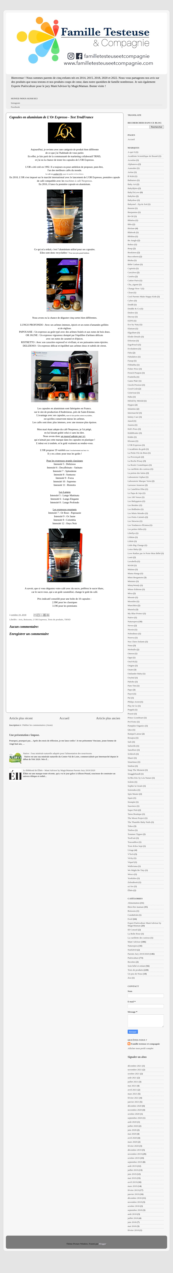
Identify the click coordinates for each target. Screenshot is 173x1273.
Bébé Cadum (133, 264)
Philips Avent (134, 702)
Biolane (131, 228)
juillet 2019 (133, 1170)
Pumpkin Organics (136, 725)
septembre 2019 (135, 1162)
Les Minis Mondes (136, 513)
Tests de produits (55, 619)
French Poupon (134, 373)
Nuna (130, 645)
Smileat (131, 766)
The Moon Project (136, 818)
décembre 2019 (135, 1150)
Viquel (131, 862)
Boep (130, 248)
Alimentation (134, 903)
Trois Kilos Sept (135, 846)
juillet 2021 (133, 1081)
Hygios (131, 405)
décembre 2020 (135, 1106)
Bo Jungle (132, 240)
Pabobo (131, 681)
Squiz (130, 798)
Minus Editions (135, 589)
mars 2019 (132, 1186)
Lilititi (131, 541)
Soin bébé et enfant (136, 966)
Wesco (131, 874)
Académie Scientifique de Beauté (143, 156)
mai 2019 (132, 1178)
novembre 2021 (135, 1069)
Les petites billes (135, 529)
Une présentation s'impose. (24, 735)
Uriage (131, 850)
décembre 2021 (135, 1066)
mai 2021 (132, 1085)
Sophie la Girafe (135, 786)
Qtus (130, 730)
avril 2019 (132, 1182)
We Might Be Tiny (136, 870)
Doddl (130, 304)
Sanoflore (132, 750)
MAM (130, 565)
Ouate (130, 669)
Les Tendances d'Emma (138, 525)
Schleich (132, 754)
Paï (129, 697)
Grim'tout (132, 392)
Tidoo (130, 826)
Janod (130, 421)
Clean (130, 292)
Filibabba (132, 364)
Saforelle (132, 746)
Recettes (131, 962)
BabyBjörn (133, 188)
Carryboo (132, 272)
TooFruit (132, 838)
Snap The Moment (136, 770)
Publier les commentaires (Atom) (37, 725)
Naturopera (133, 621)
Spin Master (133, 794)
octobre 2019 (134, 1158)
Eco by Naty (133, 324)
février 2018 (133, 1230)
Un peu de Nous (135, 974)
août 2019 (132, 1166)
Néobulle (132, 649)
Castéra (131, 276)
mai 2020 (132, 1134)
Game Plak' (133, 381)
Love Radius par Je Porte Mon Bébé (144, 553)
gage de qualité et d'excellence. (73, 174)
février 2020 (133, 1146)
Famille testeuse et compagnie (145, 1044)
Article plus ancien (108, 718)
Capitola (131, 268)
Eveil (130, 919)
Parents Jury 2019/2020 (138, 954)
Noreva (131, 637)
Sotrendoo (132, 790)
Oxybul (131, 677)
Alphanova (133, 164)
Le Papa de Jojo (135, 493)
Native (131, 617)
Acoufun (132, 160)
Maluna (131, 569)
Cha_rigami (133, 284)
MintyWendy (134, 585)
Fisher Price (133, 369)
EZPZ (130, 320)
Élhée (130, 890)
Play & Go (132, 706)
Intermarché (133, 413)
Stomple (131, 802)
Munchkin (132, 605)
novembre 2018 (135, 1202)
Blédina (131, 236)
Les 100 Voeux (134, 497)
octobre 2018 (134, 1206)
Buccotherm (133, 256)
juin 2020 (132, 1130)
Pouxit (131, 713)
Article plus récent (21, 718)
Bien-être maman (135, 907)
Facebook (15, 107)
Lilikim (131, 537)
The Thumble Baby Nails (139, 822)
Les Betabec (133, 505)
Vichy (130, 858)
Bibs (130, 224)
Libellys (131, 533)
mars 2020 (132, 1142)
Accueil (64, 718)
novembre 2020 (135, 1110)
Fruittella (132, 377)
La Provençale (134, 457)
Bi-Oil (131, 216)
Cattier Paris (133, 280)
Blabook (131, 232)
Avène (130, 172)
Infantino (132, 409)
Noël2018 (132, 950)
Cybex (131, 300)
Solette (131, 782)
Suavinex (132, 806)
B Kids (131, 176)
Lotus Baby (133, 549)
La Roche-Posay (135, 461)
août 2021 (132, 1077)
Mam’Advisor (134, 942)
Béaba (130, 260)
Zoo (129, 978)
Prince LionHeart (135, 717)
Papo (130, 689)
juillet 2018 (133, 1218)
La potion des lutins (137, 473)
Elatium (131, 328)
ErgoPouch (133, 344)
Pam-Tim (132, 685)
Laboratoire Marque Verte (139, 481)
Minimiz (132, 581)
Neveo (131, 625)
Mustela (131, 609)
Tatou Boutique (135, 814)
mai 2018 (132, 1226)
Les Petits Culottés (136, 517)
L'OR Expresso (40, 619)
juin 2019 (132, 1174)
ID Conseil (133, 929)
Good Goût (133, 388)
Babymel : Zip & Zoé (137, 204)
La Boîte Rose (134, 933)
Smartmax (132, 762)
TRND (67, 619)
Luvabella (132, 561)
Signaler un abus (137, 1056)
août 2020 (132, 1122)
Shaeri (131, 758)
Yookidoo (132, 878)
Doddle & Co (134, 308)
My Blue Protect (135, 613)
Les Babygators (135, 501)
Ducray (131, 316)
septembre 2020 (135, 1118)
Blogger (102, 1243)
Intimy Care (133, 417)
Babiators (132, 180)
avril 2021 (132, 1089)
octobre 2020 (134, 1114)
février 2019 (133, 1190)
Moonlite (132, 601)
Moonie (131, 597)
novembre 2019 (135, 1154)
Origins (131, 665)
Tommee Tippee (135, 834)
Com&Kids (133, 915)
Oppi (130, 657)
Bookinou (132, 252)
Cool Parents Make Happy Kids (142, 296)
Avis (20, 619)
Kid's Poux (133, 429)
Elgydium (132, 332)
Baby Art (132, 184)
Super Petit (133, 810)
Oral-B (131, 661)
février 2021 (133, 1098)
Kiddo (130, 437)
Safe (130, 742)
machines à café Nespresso (78, 180)
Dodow (131, 312)
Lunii (130, 557)
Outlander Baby (135, 673)
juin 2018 (132, 1222)
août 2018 (132, 1214)
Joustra (131, 425)
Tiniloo (131, 830)
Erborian (132, 340)
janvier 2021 (133, 1102)
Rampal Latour (134, 734)
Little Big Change (136, 545)
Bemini (131, 208)
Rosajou (131, 738)
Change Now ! (134, 288)
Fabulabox (132, 356)
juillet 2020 (133, 1126)
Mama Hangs (134, 573)
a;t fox (131, 886)
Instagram (15, 103)
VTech (131, 854)
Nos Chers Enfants (136, 641)
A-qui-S (131, 152)
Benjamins (132, 212)
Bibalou (131, 220)
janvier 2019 (133, 1194)
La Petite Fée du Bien (137, 453)
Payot (130, 693)
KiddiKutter (133, 433)
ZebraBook (133, 882)
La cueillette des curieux (139, 469)
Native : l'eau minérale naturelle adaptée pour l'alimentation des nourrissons (57, 753)
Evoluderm (133, 348)
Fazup (130, 360)
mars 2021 (132, 1094)
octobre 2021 (134, 1073)
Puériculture (133, 958)
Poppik (131, 709)
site (87, 450)
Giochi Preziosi (135, 385)
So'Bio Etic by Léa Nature (140, 778)
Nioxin (131, 629)
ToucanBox (133, 842)
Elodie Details (134, 336)
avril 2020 (132, 1138)
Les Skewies (133, 521)
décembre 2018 (135, 1198)
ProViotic (132, 721)
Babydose (132, 200)
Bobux (131, 244)
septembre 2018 (135, 1210)
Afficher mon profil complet (140, 1048)
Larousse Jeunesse (136, 485)
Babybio (131, 196)
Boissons (28, 619)
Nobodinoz (133, 633)
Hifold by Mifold (135, 401)
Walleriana (132, 866)
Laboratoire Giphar (136, 477)
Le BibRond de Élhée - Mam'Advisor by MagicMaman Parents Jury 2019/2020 (59, 770)
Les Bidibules (134, 509)
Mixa (130, 593)
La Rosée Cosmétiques (138, 465)
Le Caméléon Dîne (136, 489)
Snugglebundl (134, 774)
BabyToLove (133, 192)
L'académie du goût (136, 449)
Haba (130, 397)
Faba (130, 352)
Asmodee (132, 168)
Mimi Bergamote (135, 577)
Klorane (131, 441)
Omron (131, 653)
